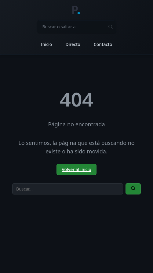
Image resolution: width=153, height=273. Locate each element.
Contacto (103, 44)
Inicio (46, 44)
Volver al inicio (76, 169)
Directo (72, 44)
